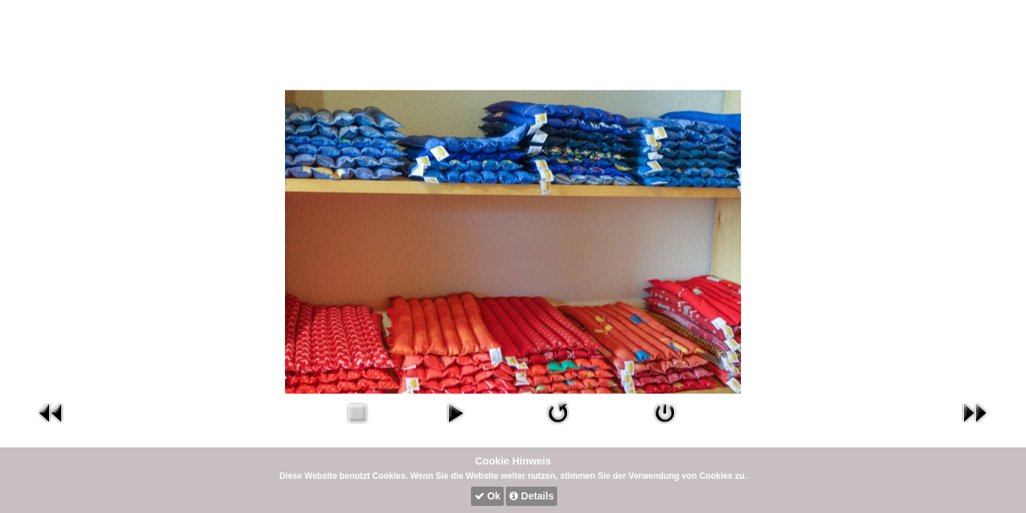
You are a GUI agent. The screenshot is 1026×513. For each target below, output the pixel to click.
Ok (488, 496)
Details (531, 496)
